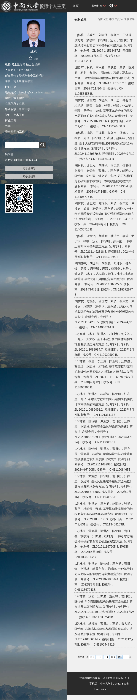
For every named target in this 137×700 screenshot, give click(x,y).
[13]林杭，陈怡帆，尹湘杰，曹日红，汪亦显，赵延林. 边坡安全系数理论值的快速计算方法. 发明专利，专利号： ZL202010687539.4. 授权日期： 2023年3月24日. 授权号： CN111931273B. (103, 432)
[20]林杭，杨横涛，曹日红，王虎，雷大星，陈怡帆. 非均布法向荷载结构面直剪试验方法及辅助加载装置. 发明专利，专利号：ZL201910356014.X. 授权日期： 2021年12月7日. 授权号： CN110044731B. (104, 634)
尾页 (113, 657)
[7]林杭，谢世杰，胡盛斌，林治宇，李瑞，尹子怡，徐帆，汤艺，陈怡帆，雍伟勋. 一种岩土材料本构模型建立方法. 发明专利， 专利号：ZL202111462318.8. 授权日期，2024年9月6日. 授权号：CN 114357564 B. (104, 246)
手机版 (93, 683)
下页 (106, 657)
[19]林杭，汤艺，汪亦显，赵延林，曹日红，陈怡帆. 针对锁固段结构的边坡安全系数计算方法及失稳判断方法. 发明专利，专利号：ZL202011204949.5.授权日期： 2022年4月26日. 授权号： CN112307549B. (104, 607)
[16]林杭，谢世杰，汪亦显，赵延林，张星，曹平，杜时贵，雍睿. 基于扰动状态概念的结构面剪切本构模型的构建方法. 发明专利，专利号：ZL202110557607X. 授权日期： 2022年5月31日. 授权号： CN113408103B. (103, 514)
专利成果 (129, 19)
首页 (76, 5)
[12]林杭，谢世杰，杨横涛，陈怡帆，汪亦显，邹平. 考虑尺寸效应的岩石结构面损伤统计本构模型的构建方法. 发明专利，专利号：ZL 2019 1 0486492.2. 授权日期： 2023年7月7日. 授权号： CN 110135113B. (104, 404)
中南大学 (105, 683)
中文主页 (114, 19)
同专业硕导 (29, 176)
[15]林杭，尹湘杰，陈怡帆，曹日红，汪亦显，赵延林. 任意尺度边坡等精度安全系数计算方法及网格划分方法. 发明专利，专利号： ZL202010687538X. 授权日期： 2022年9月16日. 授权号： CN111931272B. (103, 487)
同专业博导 (29, 168)
